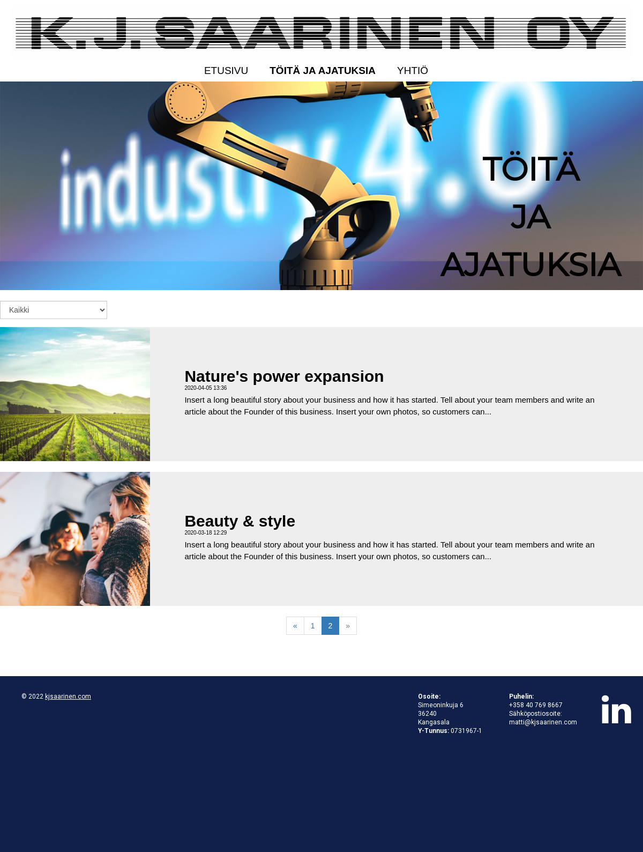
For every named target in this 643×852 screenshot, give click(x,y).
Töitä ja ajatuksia (323, 70)
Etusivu (226, 70)
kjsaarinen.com (68, 696)
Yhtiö (412, 70)
